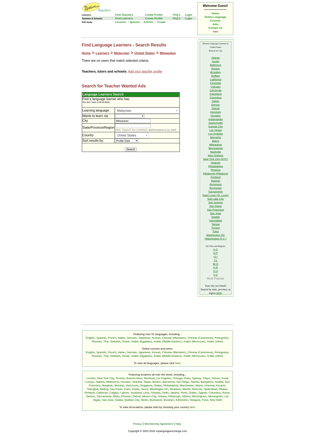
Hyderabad (210, 389)
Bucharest (156, 399)
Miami (215, 141)
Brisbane (175, 389)
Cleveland (215, 93)
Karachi (220, 385)
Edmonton (182, 399)
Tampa (216, 224)
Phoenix (215, 169)
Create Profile (154, 14)
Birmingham (199, 396)
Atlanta (215, 57)
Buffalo (215, 75)
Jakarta (174, 392)
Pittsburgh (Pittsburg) (215, 173)
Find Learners (124, 18)
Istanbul (137, 381)
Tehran (216, 378)
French (112, 337)
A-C (215, 249)
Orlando (215, 162)
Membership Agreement (158, 423)
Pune (205, 399)
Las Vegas (215, 130)
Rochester (216, 188)
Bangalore (207, 381)
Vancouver (132, 385)
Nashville (215, 151)
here (219, 292)
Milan (116, 396)
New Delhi (216, 399)
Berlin (144, 399)
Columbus (216, 97)
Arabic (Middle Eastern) (167, 341)
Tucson (215, 227)
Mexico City (149, 396)
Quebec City (132, 399)
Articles (148, 22)
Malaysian (121, 53)
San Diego (215, 206)
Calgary (114, 392)
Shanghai (92, 389)
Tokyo (206, 378)
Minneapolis (215, 148)
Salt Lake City (215, 198)
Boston (215, 68)
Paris (187, 378)
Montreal (149, 378)
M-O (215, 264)
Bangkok (107, 385)
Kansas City (215, 126)
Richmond (216, 184)
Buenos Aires (134, 378)
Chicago (216, 86)
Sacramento (215, 191)
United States (144, 53)
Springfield (215, 220)
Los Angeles (215, 133)
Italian (121, 337)
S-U (215, 271)
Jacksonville (215, 122)
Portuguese (221, 337)
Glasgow (195, 399)
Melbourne (112, 381)
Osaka (119, 399)
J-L (216, 260)
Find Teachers (124, 14)
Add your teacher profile (145, 71)
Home (215, 13)
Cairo (127, 389)
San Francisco (215, 209)
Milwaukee (168, 53)
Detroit (215, 108)
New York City (105, 378)
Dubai (135, 389)
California (215, 79)
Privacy (137, 423)
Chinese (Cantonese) (200, 337)
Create (161, 22)
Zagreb (202, 392)
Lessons (120, 22)
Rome (226, 392)
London (91, 378)
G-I (216, 256)
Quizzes (135, 22)
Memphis (215, 137)
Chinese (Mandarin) (174, 337)
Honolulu (215, 112)
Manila (186, 389)
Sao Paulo (116, 389)
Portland (216, 177)
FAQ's (176, 14)
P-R (215, 267)
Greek (125, 341)
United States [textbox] (126, 135)
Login (188, 14)
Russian (96, 341)
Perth (184, 392)
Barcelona (169, 381)
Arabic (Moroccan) (194, 341)
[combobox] (147, 110)
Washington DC (159, 389)
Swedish (115, 341)
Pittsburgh (174, 396)
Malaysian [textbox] (124, 110)
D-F (215, 253)
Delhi (165, 392)
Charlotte (215, 83)
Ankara (162, 396)
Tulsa (215, 231)
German (132, 337)
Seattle (215, 217)
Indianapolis (215, 119)
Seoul (144, 389)
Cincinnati (216, 90)
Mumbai (119, 385)
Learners (102, 53)
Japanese (144, 337)
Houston (216, 115)
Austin (215, 61)
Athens (186, 396)
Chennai (210, 385)
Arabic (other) (215, 341)
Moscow (197, 389)
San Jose (215, 213)
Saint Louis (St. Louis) (215, 195)
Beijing (104, 389)
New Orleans (215, 155)
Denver (215, 104)
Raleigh (215, 180)
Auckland (136, 392)
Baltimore (215, 65)
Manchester (187, 385)
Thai (105, 341)
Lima (146, 392)
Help (178, 423)
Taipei (147, 381)
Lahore (124, 392)
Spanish (101, 337)
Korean (156, 337)
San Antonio (215, 202)
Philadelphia (215, 166)
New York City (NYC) (215, 159)
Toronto (120, 378)
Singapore (146, 385)
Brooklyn (215, 72)
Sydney (196, 378)
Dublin (192, 392)
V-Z (216, 274)
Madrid (100, 381)
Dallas (215, 101)
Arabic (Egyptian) (141, 341)
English (90, 337)
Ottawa (223, 389)
